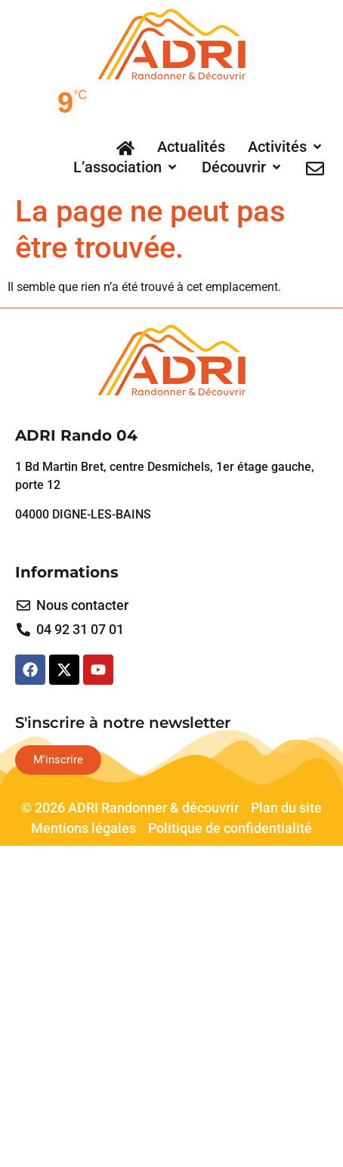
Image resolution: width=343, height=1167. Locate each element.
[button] (285, 146)
